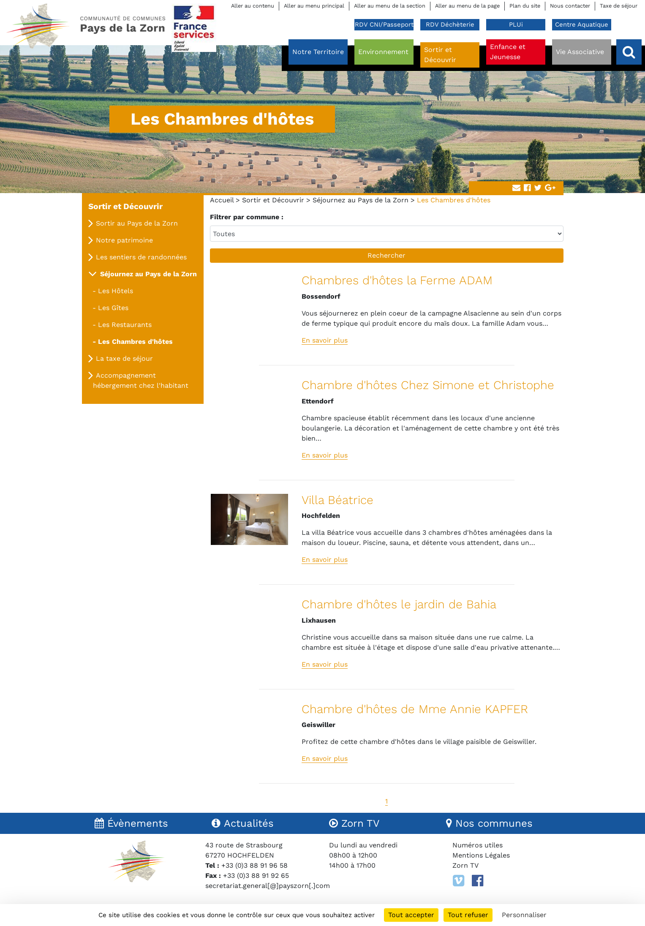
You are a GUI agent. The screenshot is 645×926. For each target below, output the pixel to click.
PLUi (516, 24)
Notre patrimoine (124, 240)
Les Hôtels (115, 291)
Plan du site (524, 6)
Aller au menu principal (314, 6)
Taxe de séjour (618, 6)
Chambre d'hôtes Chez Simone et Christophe (428, 385)
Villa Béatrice (337, 500)
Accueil (222, 200)
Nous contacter (570, 6)
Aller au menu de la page (467, 6)
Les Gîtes (113, 308)
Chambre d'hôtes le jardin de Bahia (399, 604)
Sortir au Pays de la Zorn (137, 223)
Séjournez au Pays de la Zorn (360, 200)
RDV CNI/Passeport (384, 24)
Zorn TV (465, 865)
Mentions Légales (481, 855)
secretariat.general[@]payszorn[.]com (267, 886)
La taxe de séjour (124, 358)
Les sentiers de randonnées (141, 257)
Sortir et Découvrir (273, 200)
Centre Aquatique (581, 24)
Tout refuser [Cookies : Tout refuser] (468, 915)
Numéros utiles (477, 845)
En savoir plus (325, 340)
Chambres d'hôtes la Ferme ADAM (397, 280)
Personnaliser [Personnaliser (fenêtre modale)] (524, 915)
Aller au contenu (252, 6)
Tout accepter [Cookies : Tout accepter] (411, 915)
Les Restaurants (125, 325)
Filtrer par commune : (246, 217)
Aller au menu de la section (389, 6)
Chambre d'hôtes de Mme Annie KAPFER (415, 709)
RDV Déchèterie (450, 24)
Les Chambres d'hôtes (135, 342)
